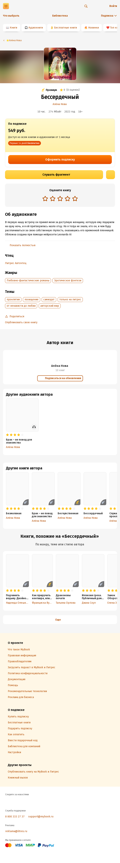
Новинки (93, 27)
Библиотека (60, 15)
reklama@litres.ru (16, 831)
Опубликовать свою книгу (21, 322)
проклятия (13, 299)
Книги (13, 27)
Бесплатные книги (65, 27)
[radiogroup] (60, 199)
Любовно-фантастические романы (28, 280)
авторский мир (49, 305)
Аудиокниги (35, 27)
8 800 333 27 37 (15, 816)
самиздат (49, 299)
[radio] (45, 198)
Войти (113, 6)
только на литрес (70, 299)
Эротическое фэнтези (67, 280)
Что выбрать (11, 15)
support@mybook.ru (40, 816)
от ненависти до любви (21, 305)
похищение (32, 299)
